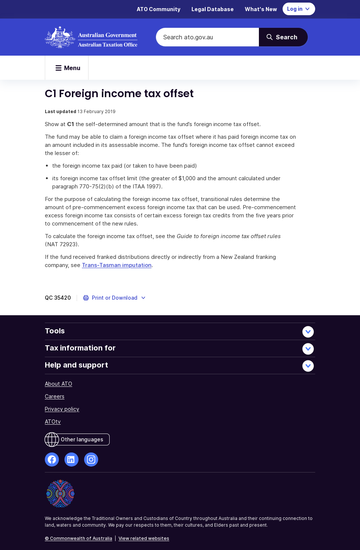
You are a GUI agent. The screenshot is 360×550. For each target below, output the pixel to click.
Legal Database (212, 9)
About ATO (58, 384)
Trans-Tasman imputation (116, 265)
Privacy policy (62, 409)
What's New (261, 9)
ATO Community (158, 9)
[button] (114, 298)
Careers (54, 396)
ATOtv (53, 421)
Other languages (82, 439)
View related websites (144, 538)
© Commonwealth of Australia (78, 538)
